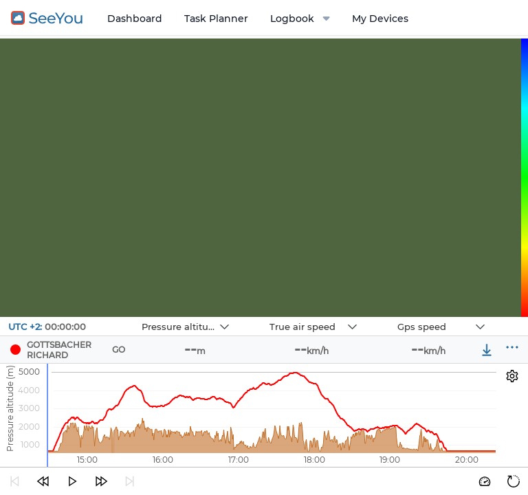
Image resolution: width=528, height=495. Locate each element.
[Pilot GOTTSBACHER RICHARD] (15, 350)
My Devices (380, 18)
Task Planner (216, 18)
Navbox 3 (385, 317)
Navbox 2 (257, 317)
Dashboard (134, 18)
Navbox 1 (129, 317)
